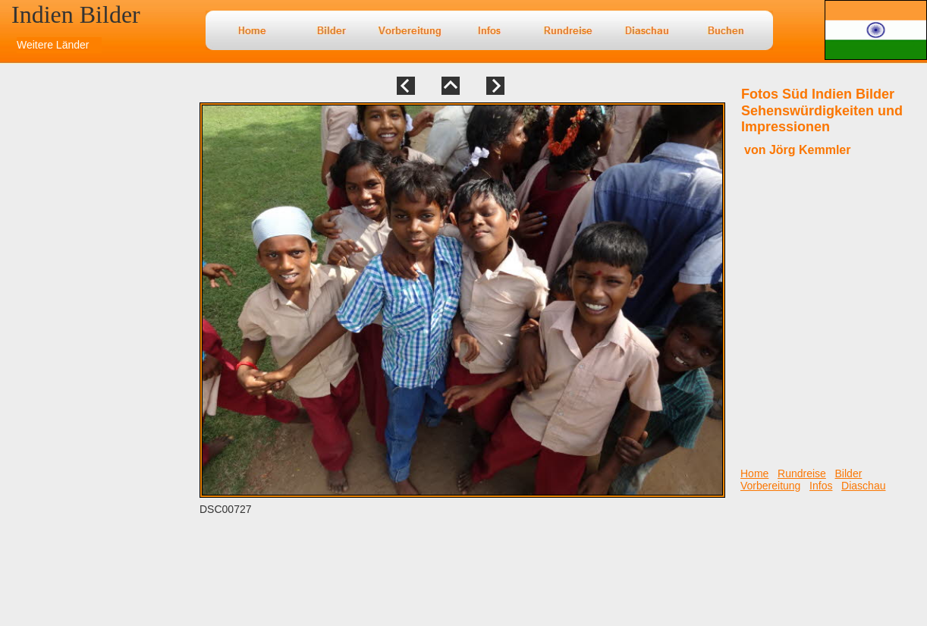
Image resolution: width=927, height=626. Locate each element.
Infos (820, 486)
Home (754, 473)
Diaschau (863, 486)
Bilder (849, 473)
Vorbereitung (770, 486)
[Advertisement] (49, 342)
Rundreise (802, 473)
